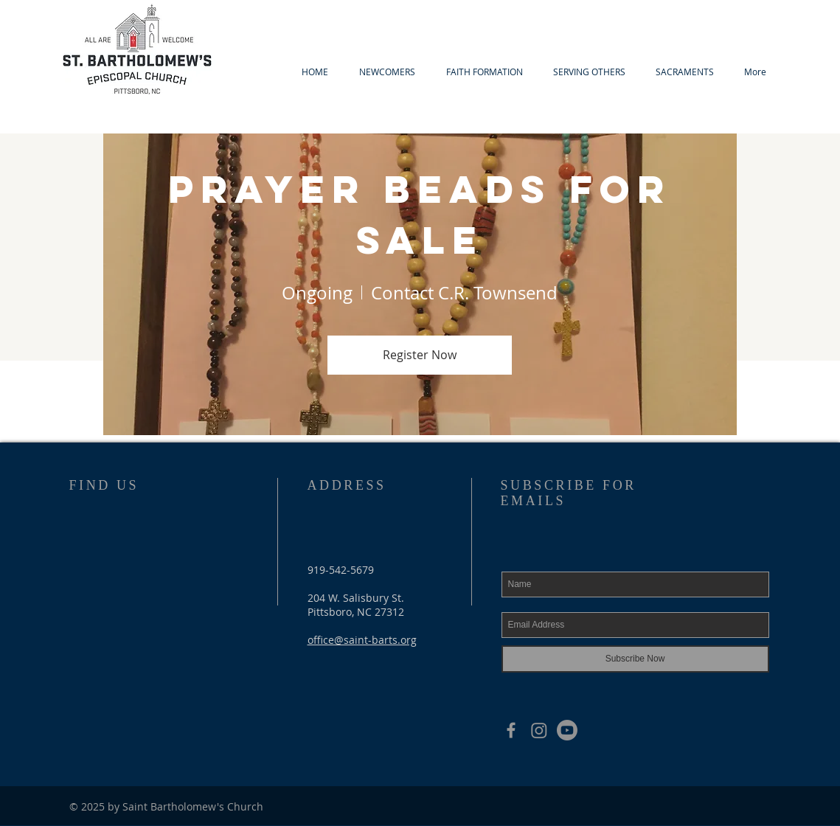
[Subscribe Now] (635, 659)
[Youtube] (567, 730)
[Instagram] (539, 730)
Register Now (420, 355)
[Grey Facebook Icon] (511, 730)
